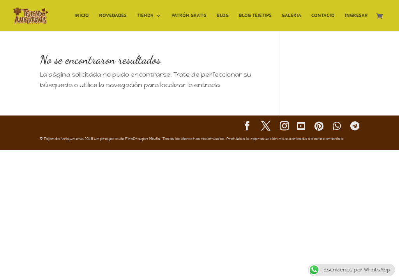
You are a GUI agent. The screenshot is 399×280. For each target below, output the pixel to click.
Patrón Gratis (189, 16)
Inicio (81, 16)
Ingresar (356, 16)
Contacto (323, 16)
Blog (223, 16)
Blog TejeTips (255, 16)
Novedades (113, 16)
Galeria (291, 16)
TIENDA (145, 16)
